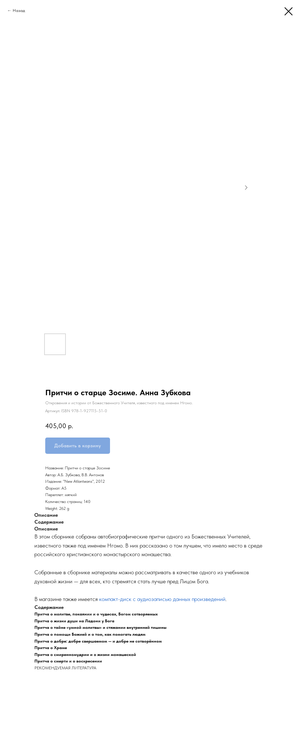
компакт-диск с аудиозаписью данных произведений (162, 599)
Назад (19, 10)
